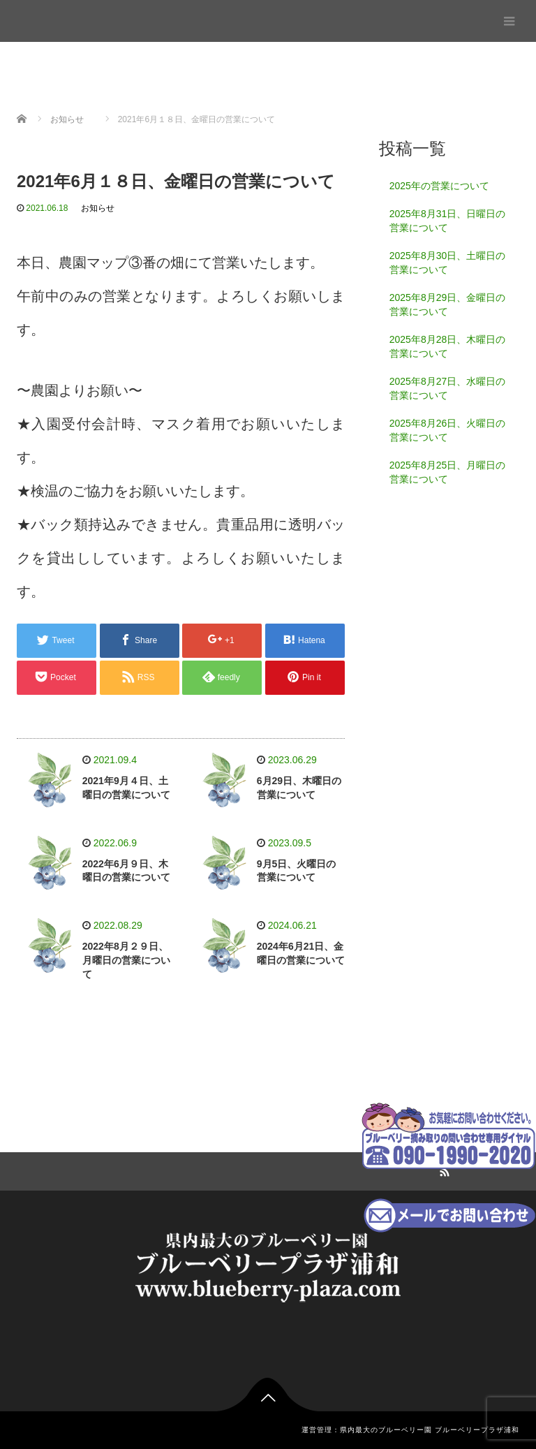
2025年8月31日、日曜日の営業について (447, 220)
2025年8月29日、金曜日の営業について (447, 304)
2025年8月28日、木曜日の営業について (447, 346)
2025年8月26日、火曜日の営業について (447, 430)
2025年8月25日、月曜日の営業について (447, 472)
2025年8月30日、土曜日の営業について (447, 262)
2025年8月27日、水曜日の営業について (447, 388)
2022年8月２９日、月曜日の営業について (126, 960)
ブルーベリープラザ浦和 (70, 17)
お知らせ (97, 208)
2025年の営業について (439, 185)
